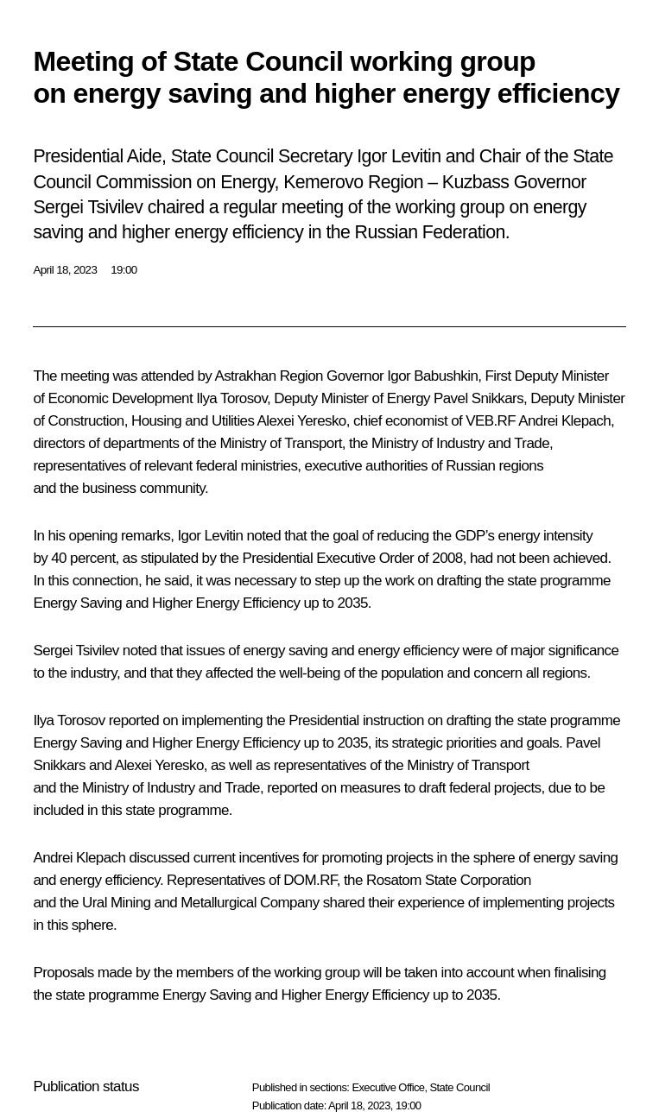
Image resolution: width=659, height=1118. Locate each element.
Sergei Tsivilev (75, 650)
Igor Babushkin (432, 376)
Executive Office (388, 1087)
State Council (460, 1087)
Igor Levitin (210, 535)
